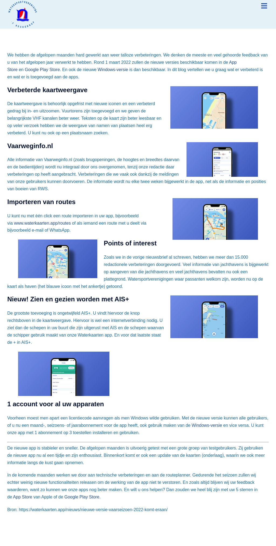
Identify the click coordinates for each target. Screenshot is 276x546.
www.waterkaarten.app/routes (42, 223)
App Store (22, 497)
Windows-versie (113, 69)
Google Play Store (42, 69)
